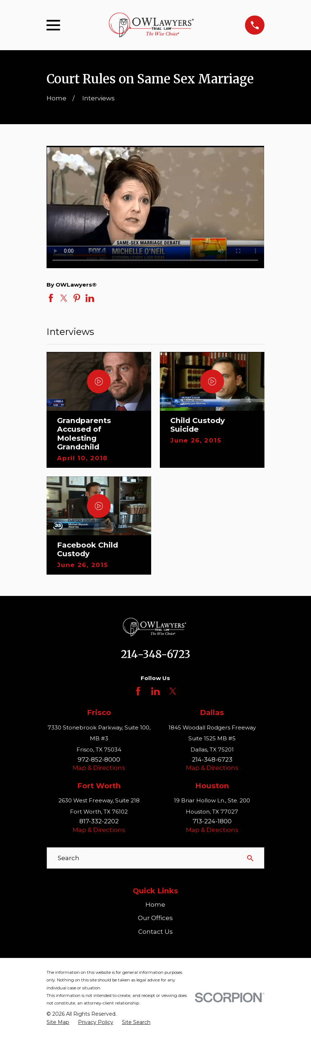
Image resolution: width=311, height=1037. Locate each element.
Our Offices (155, 917)
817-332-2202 (99, 821)
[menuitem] (58, 1022)
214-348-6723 (155, 654)
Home (155, 904)
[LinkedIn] (155, 691)
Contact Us (155, 931)
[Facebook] (138, 691)
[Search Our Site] (250, 858)
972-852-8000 (99, 759)
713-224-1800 (212, 821)
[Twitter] (172, 691)
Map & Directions (99, 767)
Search (68, 858)
